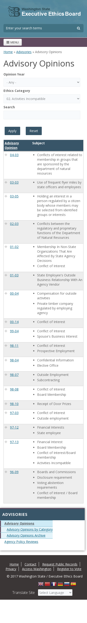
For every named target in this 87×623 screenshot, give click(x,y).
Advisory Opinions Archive (26, 535)
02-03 (14, 223)
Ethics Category (16, 90)
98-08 (14, 389)
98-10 (14, 404)
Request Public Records (59, 564)
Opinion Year (14, 74)
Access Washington (36, 569)
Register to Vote (69, 569)
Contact (30, 564)
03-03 (14, 182)
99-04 (14, 331)
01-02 (14, 247)
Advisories (24, 52)
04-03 (14, 155)
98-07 (14, 374)
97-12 (14, 427)
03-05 (14, 196)
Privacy (11, 569)
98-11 (14, 345)
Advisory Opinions (19, 523)
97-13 (14, 442)
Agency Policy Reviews (21, 541)
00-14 (14, 322)
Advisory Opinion (12, 145)
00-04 (14, 293)
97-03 (14, 413)
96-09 (14, 472)
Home (8, 52)
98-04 (14, 360)
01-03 (14, 275)
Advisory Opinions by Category (30, 529)
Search (9, 107)
